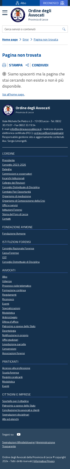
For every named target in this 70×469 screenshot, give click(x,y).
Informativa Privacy (44, 461)
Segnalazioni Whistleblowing (18, 442)
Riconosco (8, 299)
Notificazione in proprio (15, 335)
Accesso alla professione (16, 368)
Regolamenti (9, 295)
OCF (4, 257)
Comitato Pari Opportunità (16, 192)
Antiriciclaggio (9, 317)
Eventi (5, 304)
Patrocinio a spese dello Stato (18, 326)
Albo (21, 3)
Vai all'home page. (13, 94)
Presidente (8, 160)
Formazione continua (14, 290)
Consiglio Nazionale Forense (18, 248)
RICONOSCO (53, 3)
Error (26, 39)
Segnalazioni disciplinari (15, 414)
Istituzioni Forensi (12, 210)
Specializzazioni (11, 308)
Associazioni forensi (13, 353)
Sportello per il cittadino (15, 401)
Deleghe (7, 169)
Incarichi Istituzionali (13, 178)
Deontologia (9, 331)
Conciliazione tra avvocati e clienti (20, 410)
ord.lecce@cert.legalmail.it (48, 133)
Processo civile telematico (16, 286)
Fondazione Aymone (14, 233)
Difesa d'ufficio (10, 322)
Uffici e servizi (10, 205)
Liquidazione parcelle (14, 344)
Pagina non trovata (46, 39)
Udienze (7, 281)
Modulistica (8, 313)
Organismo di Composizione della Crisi (23, 201)
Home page (10, 39)
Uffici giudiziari (10, 340)
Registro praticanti (12, 377)
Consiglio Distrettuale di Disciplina (21, 187)
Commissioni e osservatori (17, 174)
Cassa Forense (10, 253)
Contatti (6, 219)
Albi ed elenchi (10, 419)
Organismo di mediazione (16, 196)
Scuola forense (10, 372)
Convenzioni (9, 349)
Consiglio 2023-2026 (14, 165)
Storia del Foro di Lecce (15, 214)
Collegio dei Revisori (13, 183)
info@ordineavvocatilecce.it (25, 129)
